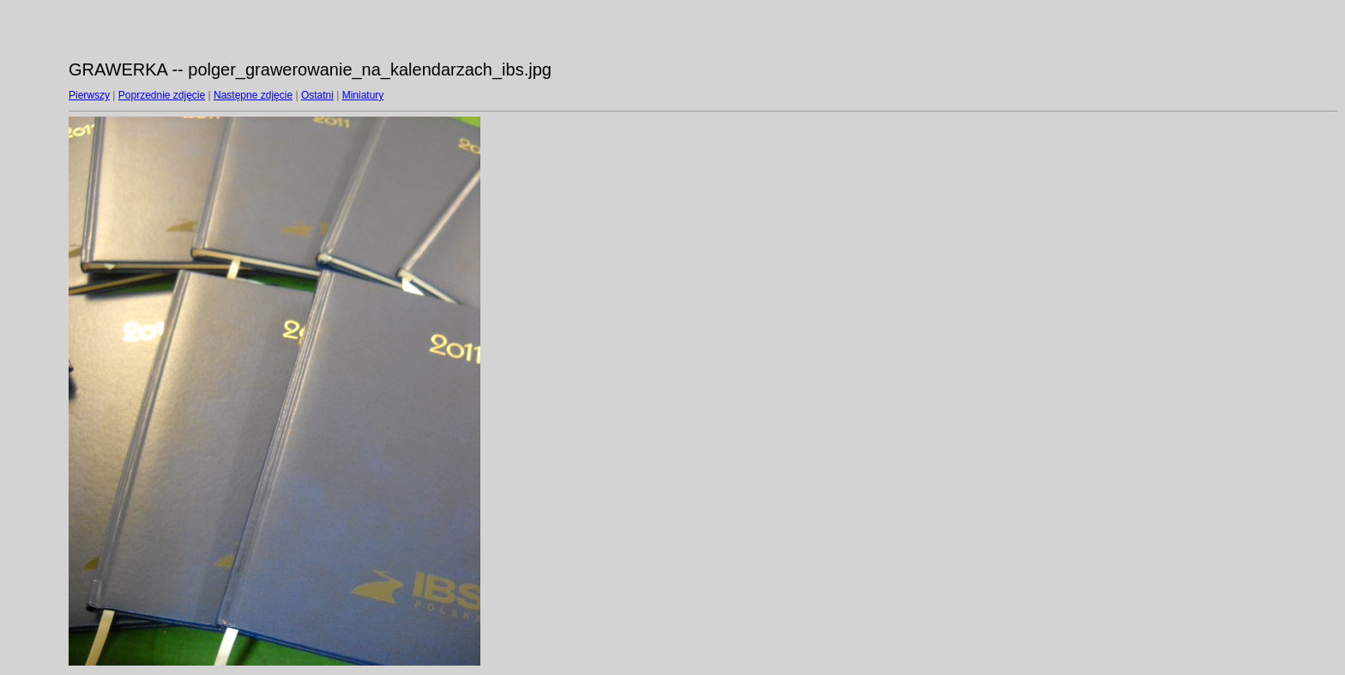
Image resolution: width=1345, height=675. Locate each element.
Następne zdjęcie (253, 95)
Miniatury (363, 95)
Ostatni (317, 95)
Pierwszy (89, 95)
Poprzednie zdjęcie (161, 95)
